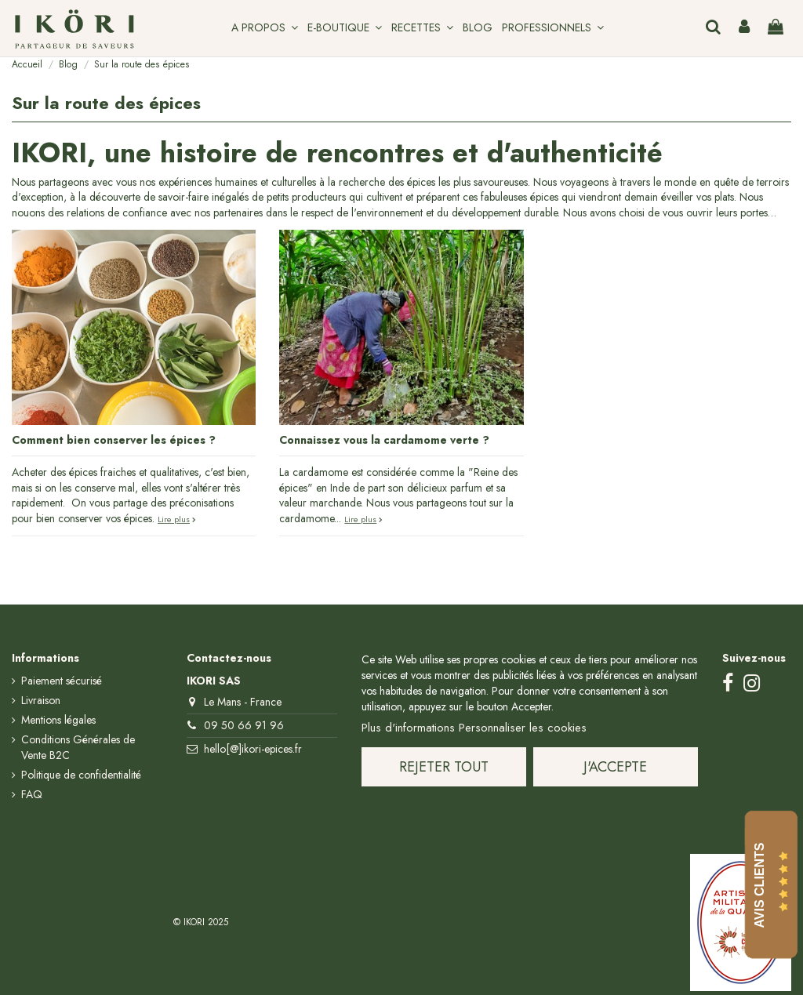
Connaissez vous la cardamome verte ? (384, 440)
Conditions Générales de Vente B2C (78, 747)
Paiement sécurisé (61, 681)
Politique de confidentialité (81, 775)
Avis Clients (759, 885)
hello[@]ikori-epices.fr (253, 749)
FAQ (31, 794)
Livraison (40, 700)
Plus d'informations (408, 727)
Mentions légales (58, 720)
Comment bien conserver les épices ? (114, 440)
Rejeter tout (444, 767)
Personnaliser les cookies (523, 727)
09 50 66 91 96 (244, 725)
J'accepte (615, 767)
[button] (265, 28)
